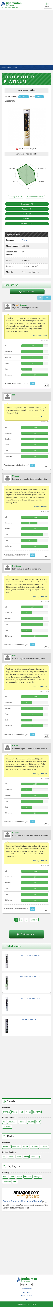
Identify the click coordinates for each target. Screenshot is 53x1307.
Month (47, 298)
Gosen (14, 1112)
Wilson (25, 1147)
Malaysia (37, 1177)
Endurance (12, 1122)
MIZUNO (16, 1147)
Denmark (28, 1177)
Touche (31, 1122)
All (4, 1122)
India (15, 1181)
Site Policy (26, 1292)
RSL (21, 1112)
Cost (38, 1122)
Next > (34, 919)
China (12, 1177)
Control (11, 1156)
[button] (27, 128)
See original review (40, 335)
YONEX (6, 1112)
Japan (5, 1177)
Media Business (26, 1296)
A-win (28, 1112)
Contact (26, 1299)
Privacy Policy (26, 1289)
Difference (7, 1127)
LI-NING (37, 1112)
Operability (35, 1156)
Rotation (22, 1122)
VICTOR (34, 1147)
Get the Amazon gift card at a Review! (22, 1201)
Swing (26, 1156)
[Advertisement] (26, 36)
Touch (18, 1156)
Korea (19, 1177)
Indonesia (7, 1181)
